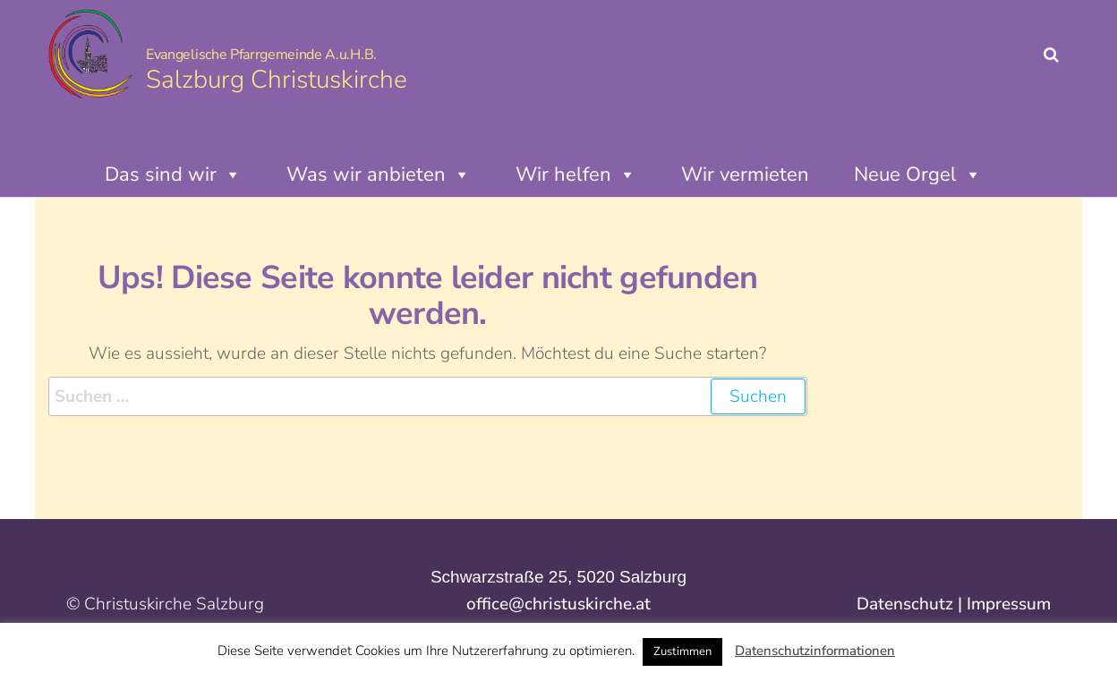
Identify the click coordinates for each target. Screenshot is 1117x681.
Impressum (1009, 604)
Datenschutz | (912, 604)
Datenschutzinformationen (815, 651)
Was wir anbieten (378, 174)
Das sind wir (173, 174)
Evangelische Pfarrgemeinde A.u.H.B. (261, 54)
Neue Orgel (918, 174)
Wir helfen (576, 174)
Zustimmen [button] (682, 651)
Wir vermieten (745, 174)
